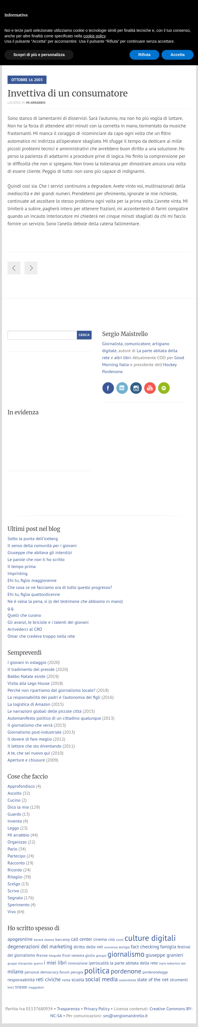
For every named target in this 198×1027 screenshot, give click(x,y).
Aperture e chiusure (26, 760)
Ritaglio (15, 876)
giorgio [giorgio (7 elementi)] (101, 955)
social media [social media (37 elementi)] (101, 979)
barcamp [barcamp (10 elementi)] (62, 939)
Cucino (14, 800)
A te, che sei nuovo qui (29, 753)
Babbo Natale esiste (26, 676)
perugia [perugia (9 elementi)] (77, 972)
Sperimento (19, 904)
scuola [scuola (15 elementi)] (78, 980)
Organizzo (17, 842)
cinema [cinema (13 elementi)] (100, 939)
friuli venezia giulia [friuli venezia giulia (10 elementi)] (78, 955)
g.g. (11, 608)
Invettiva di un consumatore (68, 93)
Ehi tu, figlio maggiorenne (32, 580)
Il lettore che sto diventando (34, 746)
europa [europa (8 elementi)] (124, 947)
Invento (15, 821)
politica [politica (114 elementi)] (96, 970)
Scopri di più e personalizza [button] (39, 54)
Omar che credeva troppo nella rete (41, 636)
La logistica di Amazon (29, 704)
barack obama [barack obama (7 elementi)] (44, 939)
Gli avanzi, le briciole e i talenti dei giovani (48, 622)
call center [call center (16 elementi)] (81, 939)
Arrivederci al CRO (25, 629)
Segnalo (15, 897)
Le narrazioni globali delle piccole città (44, 711)
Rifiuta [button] (144, 54)
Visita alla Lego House (29, 683)
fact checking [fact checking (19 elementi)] (145, 946)
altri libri (122, 357)
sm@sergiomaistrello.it (125, 1015)
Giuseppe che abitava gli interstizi (40, 552)
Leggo (13, 828)
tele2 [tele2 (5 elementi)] (11, 987)
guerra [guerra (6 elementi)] (38, 963)
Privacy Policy (97, 1008)
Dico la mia (18, 807)
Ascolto (14, 793)
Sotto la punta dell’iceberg (33, 538)
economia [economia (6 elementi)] (111, 947)
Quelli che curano (24, 615)
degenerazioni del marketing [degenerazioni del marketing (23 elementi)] (40, 946)
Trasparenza (68, 1008)
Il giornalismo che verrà (30, 725)
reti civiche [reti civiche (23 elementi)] (48, 979)
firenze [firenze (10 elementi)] (42, 955)
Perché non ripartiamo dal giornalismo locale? (51, 690)
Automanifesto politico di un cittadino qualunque (54, 718)
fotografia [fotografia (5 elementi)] (55, 956)
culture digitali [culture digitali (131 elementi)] (150, 937)
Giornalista (112, 343)
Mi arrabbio (35, 102)
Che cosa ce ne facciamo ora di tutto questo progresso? (60, 587)
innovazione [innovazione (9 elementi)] (78, 963)
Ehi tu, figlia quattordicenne (34, 594)
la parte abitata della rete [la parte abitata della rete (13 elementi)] (134, 963)
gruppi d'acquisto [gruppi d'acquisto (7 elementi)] (20, 963)
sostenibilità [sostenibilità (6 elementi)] (127, 980)
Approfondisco (21, 786)
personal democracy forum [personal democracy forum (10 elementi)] (47, 972)
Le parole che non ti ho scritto (36, 559)
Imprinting (18, 573)
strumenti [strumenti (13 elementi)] (179, 979)
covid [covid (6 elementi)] (119, 939)
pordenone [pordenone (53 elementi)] (126, 971)
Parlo (12, 849)
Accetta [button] (177, 54)
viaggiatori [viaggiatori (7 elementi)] (36, 987)
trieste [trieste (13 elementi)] (21, 987)
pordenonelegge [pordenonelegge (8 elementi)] (155, 972)
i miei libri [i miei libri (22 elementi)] (55, 962)
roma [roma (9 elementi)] (66, 979)
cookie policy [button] (94, 36)
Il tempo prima (22, 566)
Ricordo (15, 870)
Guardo (14, 814)
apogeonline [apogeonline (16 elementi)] (20, 939)
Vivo (12, 911)
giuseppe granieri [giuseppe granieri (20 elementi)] (164, 954)
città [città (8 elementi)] (111, 939)
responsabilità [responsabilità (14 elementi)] (21, 979)
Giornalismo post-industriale (35, 732)
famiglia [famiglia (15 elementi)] (168, 947)
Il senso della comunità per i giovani (42, 545)
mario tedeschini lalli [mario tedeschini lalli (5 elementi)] (172, 963)
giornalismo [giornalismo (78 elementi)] (126, 954)
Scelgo (14, 883)
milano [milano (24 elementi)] (15, 971)
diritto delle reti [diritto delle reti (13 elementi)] (88, 946)
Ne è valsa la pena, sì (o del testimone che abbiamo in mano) (65, 601)
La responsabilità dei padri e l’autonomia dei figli (54, 697)
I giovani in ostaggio (27, 662)
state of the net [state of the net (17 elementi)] (152, 979)
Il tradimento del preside (31, 669)
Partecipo (16, 856)
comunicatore (137, 343)
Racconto (16, 863)
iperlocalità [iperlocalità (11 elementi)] (99, 963)
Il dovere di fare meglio (30, 739)
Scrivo (13, 890)
